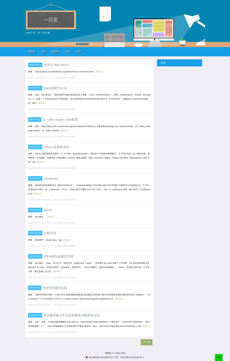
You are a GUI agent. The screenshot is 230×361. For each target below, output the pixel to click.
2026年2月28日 (35, 256)
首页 (43, 51)
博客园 (31, 51)
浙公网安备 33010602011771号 (101, 357)
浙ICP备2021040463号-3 (132, 357)
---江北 (51, 19)
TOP (219, 357)
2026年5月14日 (35, 88)
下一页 (146, 342)
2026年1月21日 (35, 315)
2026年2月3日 (34, 288)
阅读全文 (99, 71)
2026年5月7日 (34, 119)
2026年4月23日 (35, 178)
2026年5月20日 (35, 65)
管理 (78, 51)
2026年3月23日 (35, 233)
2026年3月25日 (35, 210)
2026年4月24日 (35, 147)
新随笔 (55, 51)
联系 (67, 51)
